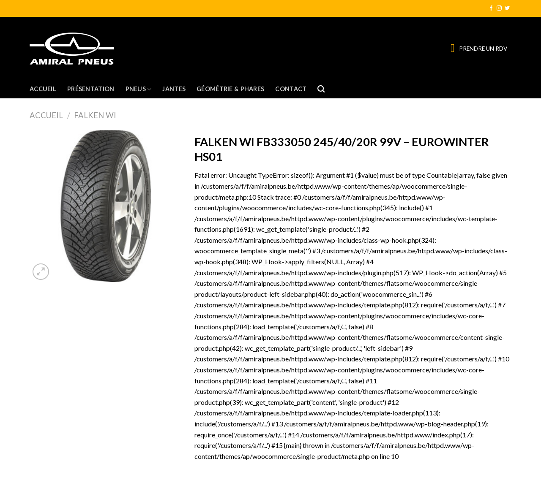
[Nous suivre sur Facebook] (491, 8)
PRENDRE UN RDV (483, 48)
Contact (290, 88)
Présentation (90, 88)
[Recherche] (321, 89)
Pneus (139, 89)
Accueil (43, 88)
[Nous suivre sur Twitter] (507, 8)
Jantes (174, 88)
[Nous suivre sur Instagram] (499, 8)
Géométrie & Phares (230, 88)
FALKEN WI (95, 115)
